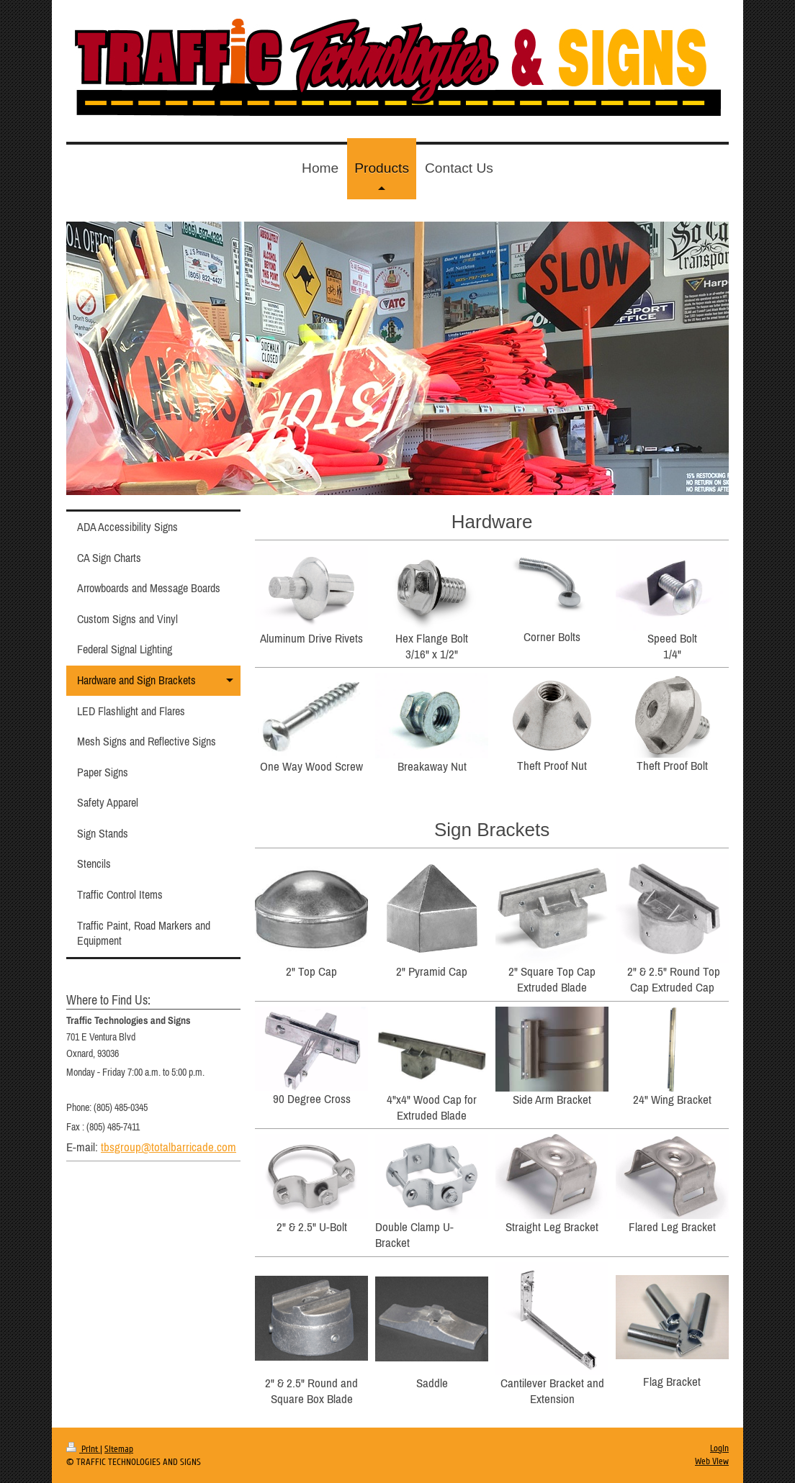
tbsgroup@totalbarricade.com (168, 1146)
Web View (712, 1461)
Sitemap (118, 1449)
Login (719, 1448)
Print (83, 1449)
